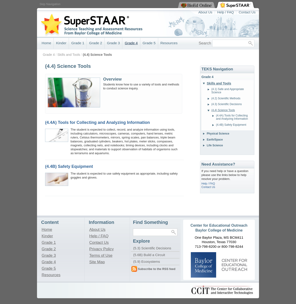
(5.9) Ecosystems (146, 261)
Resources (169, 43)
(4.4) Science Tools (97, 54)
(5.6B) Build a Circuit (149, 255)
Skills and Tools (68, 54)
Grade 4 (131, 43)
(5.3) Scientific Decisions (152, 248)
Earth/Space (215, 139)
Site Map (97, 262)
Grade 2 (95, 43)
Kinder (61, 43)
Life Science (215, 145)
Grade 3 (113, 43)
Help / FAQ (225, 12)
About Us (205, 12)
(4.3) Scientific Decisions (226, 104)
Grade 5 (149, 43)
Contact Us (247, 12)
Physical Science (218, 133)
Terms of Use (100, 255)
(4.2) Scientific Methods (225, 98)
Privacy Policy (101, 249)
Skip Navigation (50, 4)
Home (46, 43)
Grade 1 (77, 43)
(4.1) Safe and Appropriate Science (227, 91)
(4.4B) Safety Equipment (69, 167)
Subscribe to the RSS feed (157, 269)
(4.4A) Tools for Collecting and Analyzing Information (97, 123)
